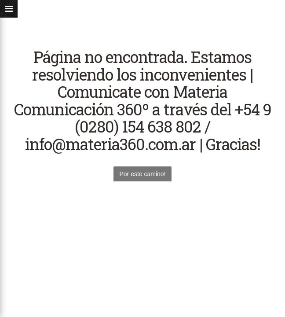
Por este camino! (142, 173)
